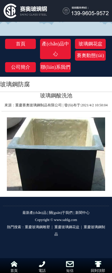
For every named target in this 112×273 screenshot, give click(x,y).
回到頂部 (98, 267)
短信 (70, 267)
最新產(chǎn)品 (34, 213)
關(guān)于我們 (61, 213)
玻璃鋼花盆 (90, 43)
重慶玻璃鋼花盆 (66, 227)
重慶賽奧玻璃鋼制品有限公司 (38, 105)
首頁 (20, 43)
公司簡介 (20, 67)
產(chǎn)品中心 (55, 48)
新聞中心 (82, 213)
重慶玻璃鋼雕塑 (38, 227)
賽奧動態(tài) (90, 55)
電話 (42, 267)
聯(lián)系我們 (55, 67)
